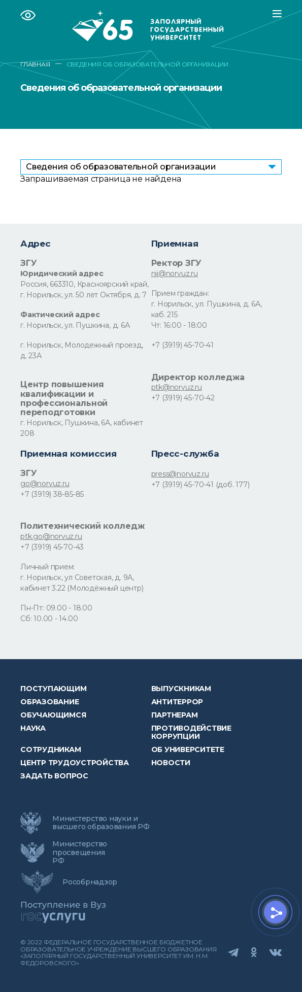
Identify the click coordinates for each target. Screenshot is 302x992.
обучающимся (53, 715)
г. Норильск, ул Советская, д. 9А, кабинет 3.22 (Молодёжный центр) (82, 583)
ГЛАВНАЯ (35, 64)
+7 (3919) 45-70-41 (182, 345)
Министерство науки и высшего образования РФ (101, 822)
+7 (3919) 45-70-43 (52, 547)
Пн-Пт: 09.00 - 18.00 (56, 607)
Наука (33, 728)
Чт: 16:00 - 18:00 (179, 325)
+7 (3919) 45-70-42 (183, 397)
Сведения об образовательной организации (121, 167)
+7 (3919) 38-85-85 (52, 494)
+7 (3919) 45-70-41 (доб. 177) (200, 484)
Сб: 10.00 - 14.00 (49, 618)
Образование (49, 701)
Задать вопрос (54, 775)
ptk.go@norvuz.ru (51, 536)
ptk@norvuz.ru (176, 387)
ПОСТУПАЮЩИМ (53, 688)
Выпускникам (181, 688)
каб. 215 (164, 314)
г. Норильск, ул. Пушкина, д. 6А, (206, 304)
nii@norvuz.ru (174, 273)
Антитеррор (177, 701)
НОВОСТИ (170, 762)
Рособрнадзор (89, 881)
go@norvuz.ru (44, 483)
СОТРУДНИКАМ (50, 749)
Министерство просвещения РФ (79, 852)
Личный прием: (47, 566)
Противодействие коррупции (191, 732)
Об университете (187, 749)
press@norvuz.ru (180, 473)
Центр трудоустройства (74, 762)
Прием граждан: (180, 293)
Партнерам (174, 715)
